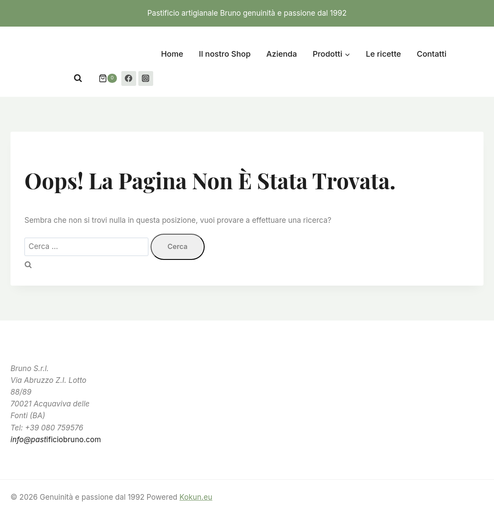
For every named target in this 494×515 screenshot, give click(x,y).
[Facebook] (128, 78)
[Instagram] (145, 78)
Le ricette (383, 53)
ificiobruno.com (55, 439)
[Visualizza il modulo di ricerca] (78, 78)
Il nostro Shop (225, 53)
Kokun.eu (195, 497)
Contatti (431, 53)
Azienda (281, 53)
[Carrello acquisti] (103, 78)
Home (172, 53)
